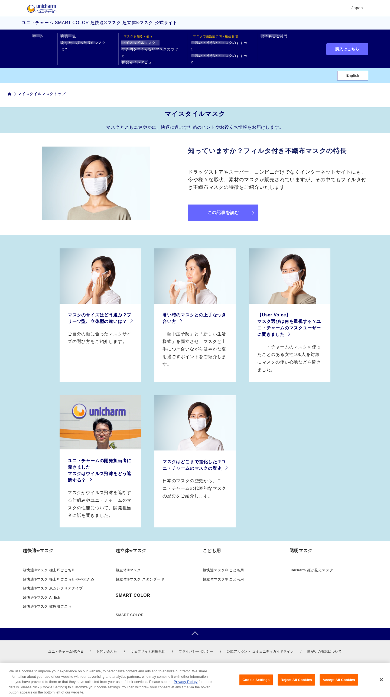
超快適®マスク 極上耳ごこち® (48, 564)
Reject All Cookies (296, 686)
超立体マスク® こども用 (223, 573)
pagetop (195, 627)
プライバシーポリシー (196, 645)
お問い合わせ (106, 645)
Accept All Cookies (339, 686)
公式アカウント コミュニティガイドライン (260, 645)
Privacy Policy (185, 688)
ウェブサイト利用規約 (148, 645)
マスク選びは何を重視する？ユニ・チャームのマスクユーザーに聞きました (289, 321)
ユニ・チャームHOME (65, 645)
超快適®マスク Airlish (41, 591)
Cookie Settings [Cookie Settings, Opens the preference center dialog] (255, 686)
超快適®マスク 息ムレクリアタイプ (53, 582)
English (352, 69)
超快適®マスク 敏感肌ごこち (47, 600)
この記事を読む (223, 206)
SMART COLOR (130, 608)
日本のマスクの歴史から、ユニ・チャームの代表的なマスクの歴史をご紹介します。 (194, 482)
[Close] (381, 686)
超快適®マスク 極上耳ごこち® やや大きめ (58, 573)
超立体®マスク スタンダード (140, 573)
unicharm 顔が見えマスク (311, 564)
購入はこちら (347, 46)
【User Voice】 (274, 308)
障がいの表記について (324, 645)
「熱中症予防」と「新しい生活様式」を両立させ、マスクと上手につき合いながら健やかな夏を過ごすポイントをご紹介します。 (194, 342)
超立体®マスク (128, 564)
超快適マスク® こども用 (223, 564)
